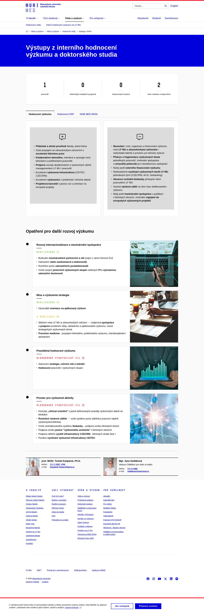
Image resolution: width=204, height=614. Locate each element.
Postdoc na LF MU (85, 530)
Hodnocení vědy (33, 25)
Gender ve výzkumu (86, 519)
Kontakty (29, 543)
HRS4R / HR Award (85, 515)
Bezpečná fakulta (33, 528)
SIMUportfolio (80, 570)
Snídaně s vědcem (85, 526)
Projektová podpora (85, 500)
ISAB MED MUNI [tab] (89, 114)
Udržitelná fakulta (33, 536)
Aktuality (106, 496)
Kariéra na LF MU (33, 532)
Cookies (45, 582)
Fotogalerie (107, 512)
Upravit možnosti (73, 609)
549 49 (132, 469)
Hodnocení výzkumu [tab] (40, 114)
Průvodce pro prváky (60, 520)
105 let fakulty (31, 512)
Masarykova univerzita (41, 579)
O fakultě (33, 490)
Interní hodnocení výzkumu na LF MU (63, 25)
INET (39, 570)
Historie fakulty (32, 516)
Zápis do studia (58, 512)
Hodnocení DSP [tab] (65, 114)
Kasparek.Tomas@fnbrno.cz (62, 467)
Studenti (156, 18)
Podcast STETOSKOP (112, 520)
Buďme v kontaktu (59, 500)
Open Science (83, 522)
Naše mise (30, 524)
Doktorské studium (85, 504)
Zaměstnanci (171, 18)
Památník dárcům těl (111, 524)
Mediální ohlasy (109, 508)
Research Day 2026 (86, 538)
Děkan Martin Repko (34, 496)
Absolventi (143, 18)
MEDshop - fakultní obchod (114, 528)
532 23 (55, 464)
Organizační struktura (34, 508)
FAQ (53, 516)
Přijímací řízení (58, 508)
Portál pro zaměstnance (58, 570)
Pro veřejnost (114, 490)
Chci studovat (63, 490)
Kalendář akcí (108, 500)
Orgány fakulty (32, 504)
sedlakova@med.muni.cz (138, 471)
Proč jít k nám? (58, 496)
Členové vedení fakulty (35, 500)
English (174, 6)
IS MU (29, 570)
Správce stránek (32, 582)
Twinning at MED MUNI (87, 534)
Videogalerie (108, 516)
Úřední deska (31, 520)
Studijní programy (59, 504)
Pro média (107, 504)
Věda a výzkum (89, 490)
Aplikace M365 (99, 570)
